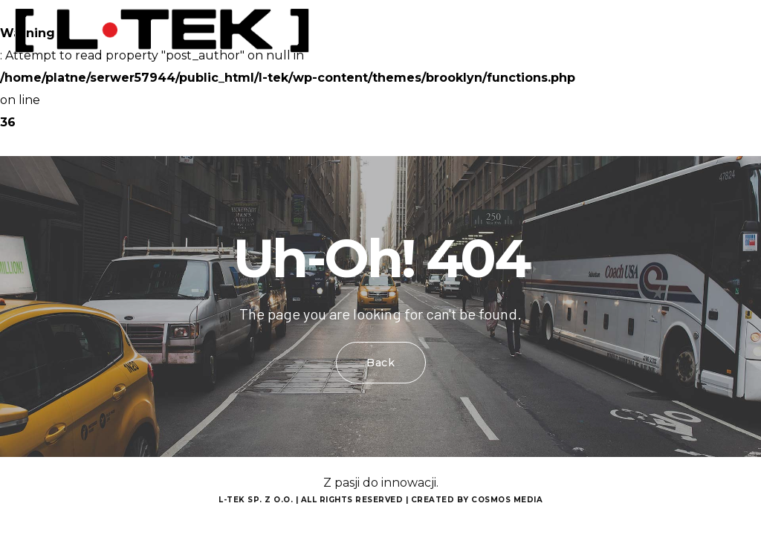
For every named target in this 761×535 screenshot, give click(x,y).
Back (380, 362)
